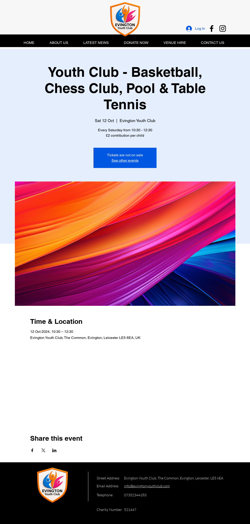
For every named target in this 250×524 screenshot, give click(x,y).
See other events (125, 160)
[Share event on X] (43, 450)
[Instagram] (222, 28)
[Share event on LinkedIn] (54, 450)
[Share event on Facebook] (32, 450)
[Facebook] (211, 28)
